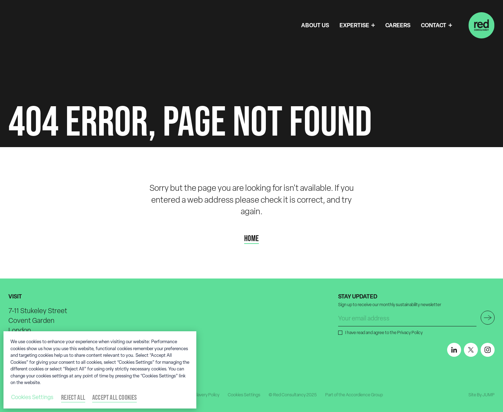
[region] (99, 370)
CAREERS (397, 25)
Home (251, 238)
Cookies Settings (244, 395)
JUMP (488, 395)
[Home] (481, 25)
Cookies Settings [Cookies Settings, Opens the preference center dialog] (32, 397)
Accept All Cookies (114, 397)
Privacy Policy (410, 332)
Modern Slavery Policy (198, 395)
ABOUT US (315, 25)
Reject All (73, 397)
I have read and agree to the (383, 332)
